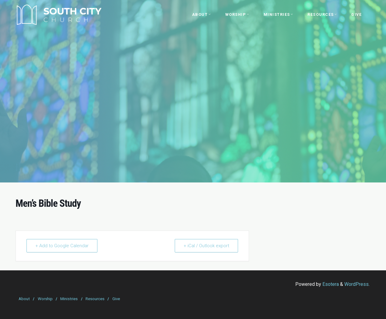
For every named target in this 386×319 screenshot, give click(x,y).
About (24, 298)
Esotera (330, 284)
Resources (95, 298)
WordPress (356, 284)
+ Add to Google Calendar (62, 245)
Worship (45, 298)
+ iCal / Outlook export (206, 245)
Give (116, 298)
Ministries (69, 298)
